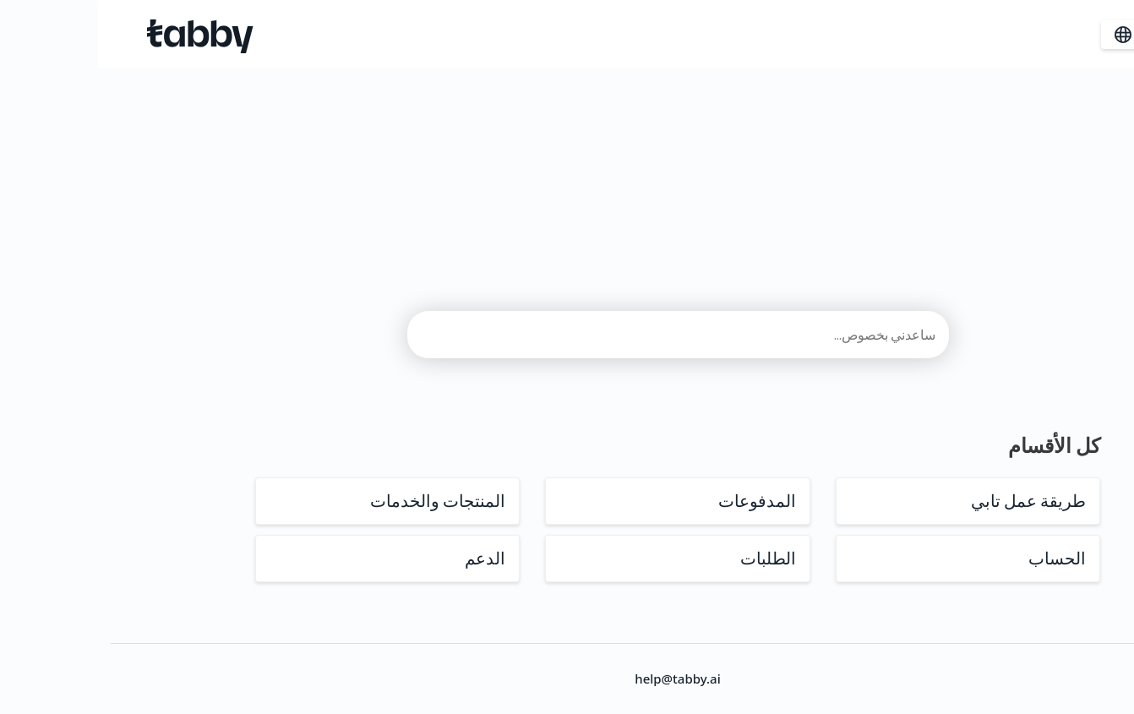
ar (1031, 34)
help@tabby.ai (567, 678)
